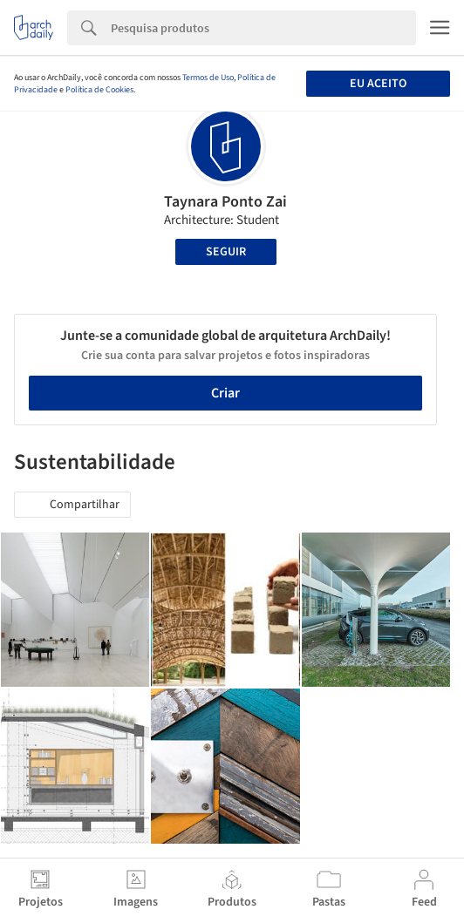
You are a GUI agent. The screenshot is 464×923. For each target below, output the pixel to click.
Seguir (226, 252)
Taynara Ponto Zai (225, 202)
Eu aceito (378, 83)
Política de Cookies (99, 90)
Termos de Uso (208, 77)
